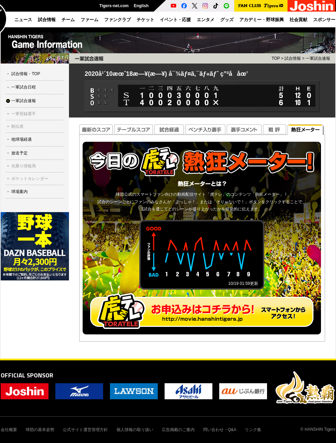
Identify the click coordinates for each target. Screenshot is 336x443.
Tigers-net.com (114, 5)
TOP (275, 58)
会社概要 (9, 429)
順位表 (17, 126)
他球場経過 (21, 139)
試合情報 (292, 58)
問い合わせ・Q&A (219, 429)
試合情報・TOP (25, 73)
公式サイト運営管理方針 (85, 429)
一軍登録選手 (23, 113)
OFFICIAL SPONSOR (27, 375)
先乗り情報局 (23, 166)
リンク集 (253, 429)
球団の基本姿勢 (40, 429)
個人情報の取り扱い (134, 429)
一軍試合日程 (23, 87)
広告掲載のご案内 (178, 429)
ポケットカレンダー (29, 178)
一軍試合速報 (23, 100)
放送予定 (19, 153)
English (141, 5)
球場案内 (19, 191)
